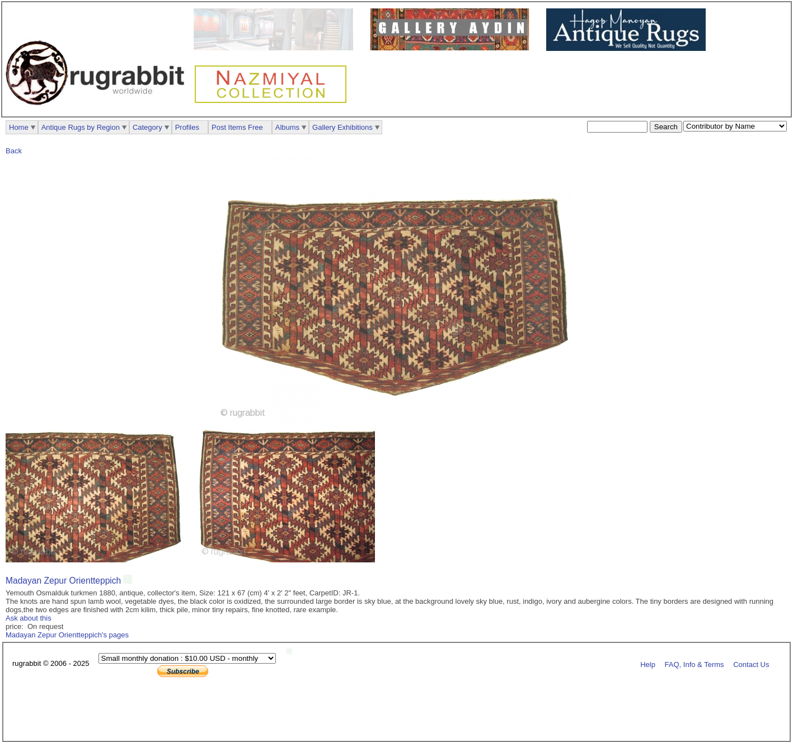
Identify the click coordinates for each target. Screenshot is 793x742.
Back (14, 151)
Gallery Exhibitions (342, 127)
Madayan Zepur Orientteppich (63, 580)
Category (147, 127)
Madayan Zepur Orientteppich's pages (67, 635)
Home (19, 127)
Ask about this (28, 618)
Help (647, 664)
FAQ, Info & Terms (694, 664)
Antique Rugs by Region (80, 127)
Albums (287, 127)
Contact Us (751, 664)
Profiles (187, 127)
